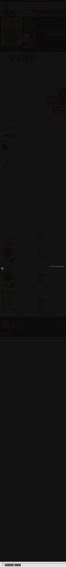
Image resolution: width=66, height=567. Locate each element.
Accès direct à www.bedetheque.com (57, 266)
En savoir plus (9, 565)
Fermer (17, 565)
